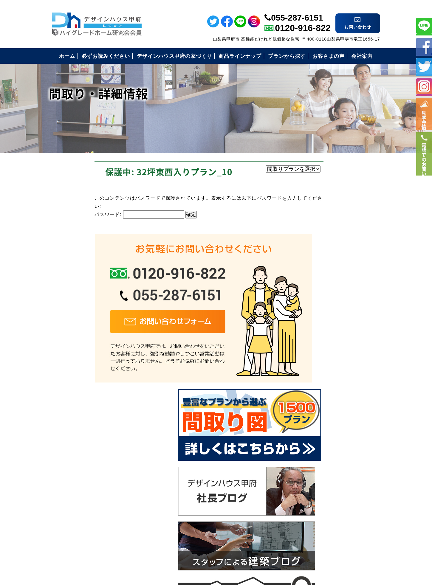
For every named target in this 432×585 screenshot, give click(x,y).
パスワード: (97, 213)
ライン (424, 26)
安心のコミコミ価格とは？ (326, 405)
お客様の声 (308, 434)
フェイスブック (424, 46)
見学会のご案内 (313, 449)
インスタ (424, 86)
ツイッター (424, 66)
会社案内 (306, 463)
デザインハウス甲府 (216, 541)
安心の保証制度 (313, 390)
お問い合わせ (311, 478)
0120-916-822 (303, 20)
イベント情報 (424, 119)
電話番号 (424, 175)
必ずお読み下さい (316, 376)
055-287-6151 (297, 9)
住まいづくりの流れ (318, 420)
